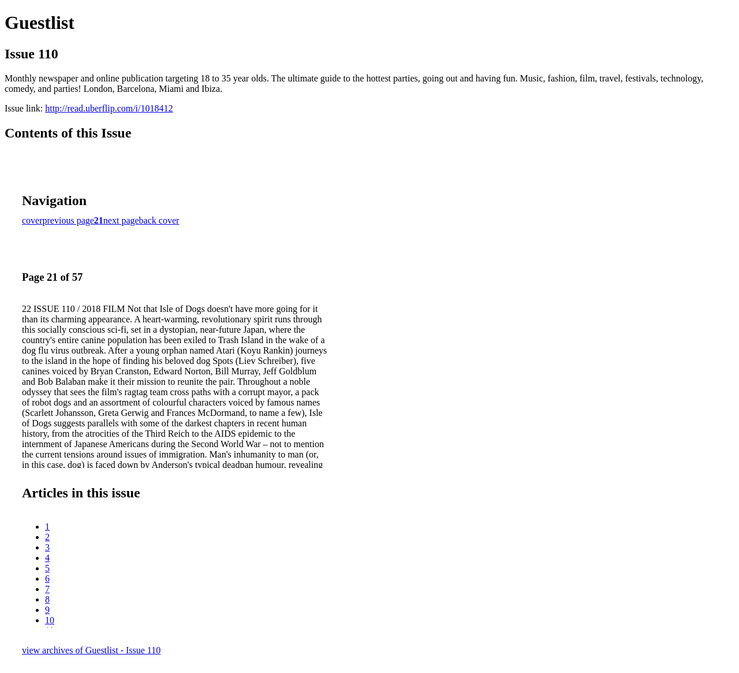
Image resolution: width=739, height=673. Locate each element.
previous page (68, 220)
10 (49, 620)
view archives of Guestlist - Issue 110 (91, 650)
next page (121, 220)
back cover (159, 220)
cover (32, 220)
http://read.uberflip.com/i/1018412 (109, 108)
